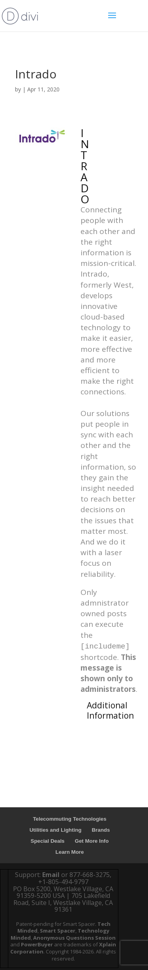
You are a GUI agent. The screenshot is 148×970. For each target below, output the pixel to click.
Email (51, 874)
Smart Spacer (57, 930)
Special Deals (48, 841)
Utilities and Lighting (56, 830)
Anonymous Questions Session (74, 937)
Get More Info (92, 841)
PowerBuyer (37, 944)
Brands (101, 830)
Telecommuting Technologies (69, 819)
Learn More (70, 852)
